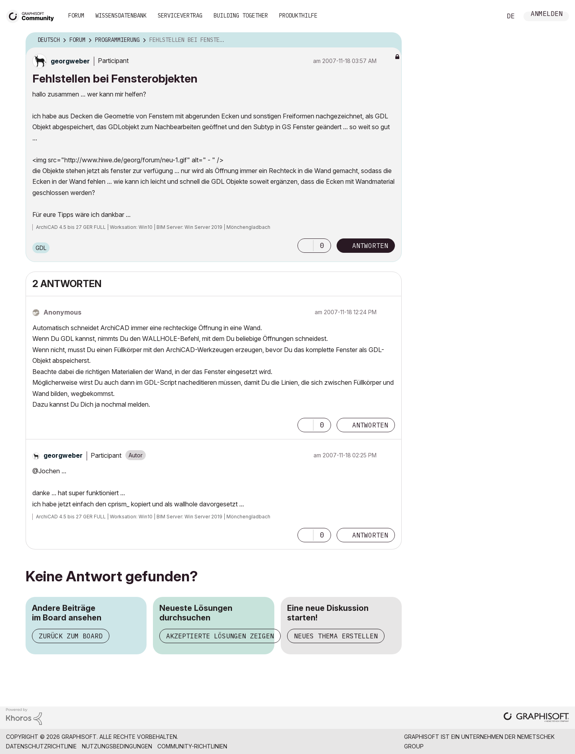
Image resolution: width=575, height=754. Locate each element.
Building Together (241, 15)
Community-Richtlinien (192, 746)
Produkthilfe (298, 15)
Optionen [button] (390, 40)
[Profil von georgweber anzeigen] (70, 61)
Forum (76, 15)
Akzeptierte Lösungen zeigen (220, 636)
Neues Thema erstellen (336, 636)
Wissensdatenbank (121, 15)
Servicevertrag (180, 15)
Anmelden (547, 15)
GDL (41, 247)
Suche (486, 16)
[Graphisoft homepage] (536, 718)
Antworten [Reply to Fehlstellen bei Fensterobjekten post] (370, 246)
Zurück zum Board (71, 636)
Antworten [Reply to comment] (370, 425)
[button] (305, 245)
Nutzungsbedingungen (117, 746)
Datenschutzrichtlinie (41, 746)
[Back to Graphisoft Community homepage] (32, 15)
